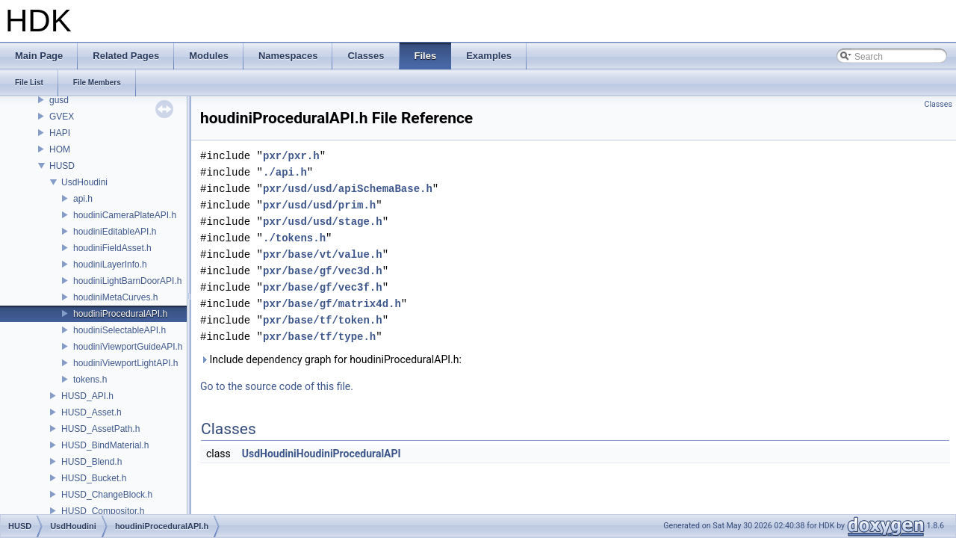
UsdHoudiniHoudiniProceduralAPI (321, 454)
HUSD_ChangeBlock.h (106, 494)
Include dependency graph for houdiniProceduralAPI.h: (331, 359)
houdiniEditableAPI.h (114, 231)
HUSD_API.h (87, 396)
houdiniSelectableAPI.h (119, 330)
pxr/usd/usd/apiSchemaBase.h (347, 189)
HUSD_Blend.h (91, 462)
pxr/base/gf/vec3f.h (322, 287)
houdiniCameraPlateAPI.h (124, 215)
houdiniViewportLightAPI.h (126, 363)
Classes (938, 104)
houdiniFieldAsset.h (112, 248)
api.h (83, 199)
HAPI (59, 133)
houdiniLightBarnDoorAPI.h (127, 281)
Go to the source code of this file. (276, 386)
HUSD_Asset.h (91, 412)
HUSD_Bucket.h (93, 478)
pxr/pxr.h (291, 156)
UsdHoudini (84, 182)
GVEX (61, 116)
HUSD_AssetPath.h (100, 429)
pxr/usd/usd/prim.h (319, 205)
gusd (59, 100)
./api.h (285, 172)
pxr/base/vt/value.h (322, 254)
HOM (59, 149)
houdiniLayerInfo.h (110, 264)
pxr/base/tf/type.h (319, 337)
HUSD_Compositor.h (102, 511)
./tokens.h (294, 238)
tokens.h (90, 379)
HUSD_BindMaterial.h (105, 445)
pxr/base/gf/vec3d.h (322, 271)
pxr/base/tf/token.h (322, 320)
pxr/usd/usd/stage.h (322, 221)
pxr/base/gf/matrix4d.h (332, 304)
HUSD (62, 166)
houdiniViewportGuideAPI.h (128, 346)
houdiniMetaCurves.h (115, 297)
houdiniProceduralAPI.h (120, 314)
